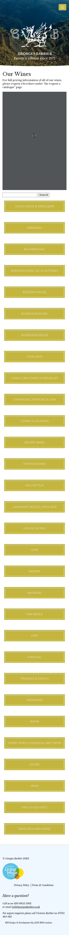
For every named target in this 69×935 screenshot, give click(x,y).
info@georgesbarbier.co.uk (26, 907)
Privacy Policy (21, 885)
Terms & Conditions (43, 885)
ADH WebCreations (43, 922)
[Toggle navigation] (62, 7)
